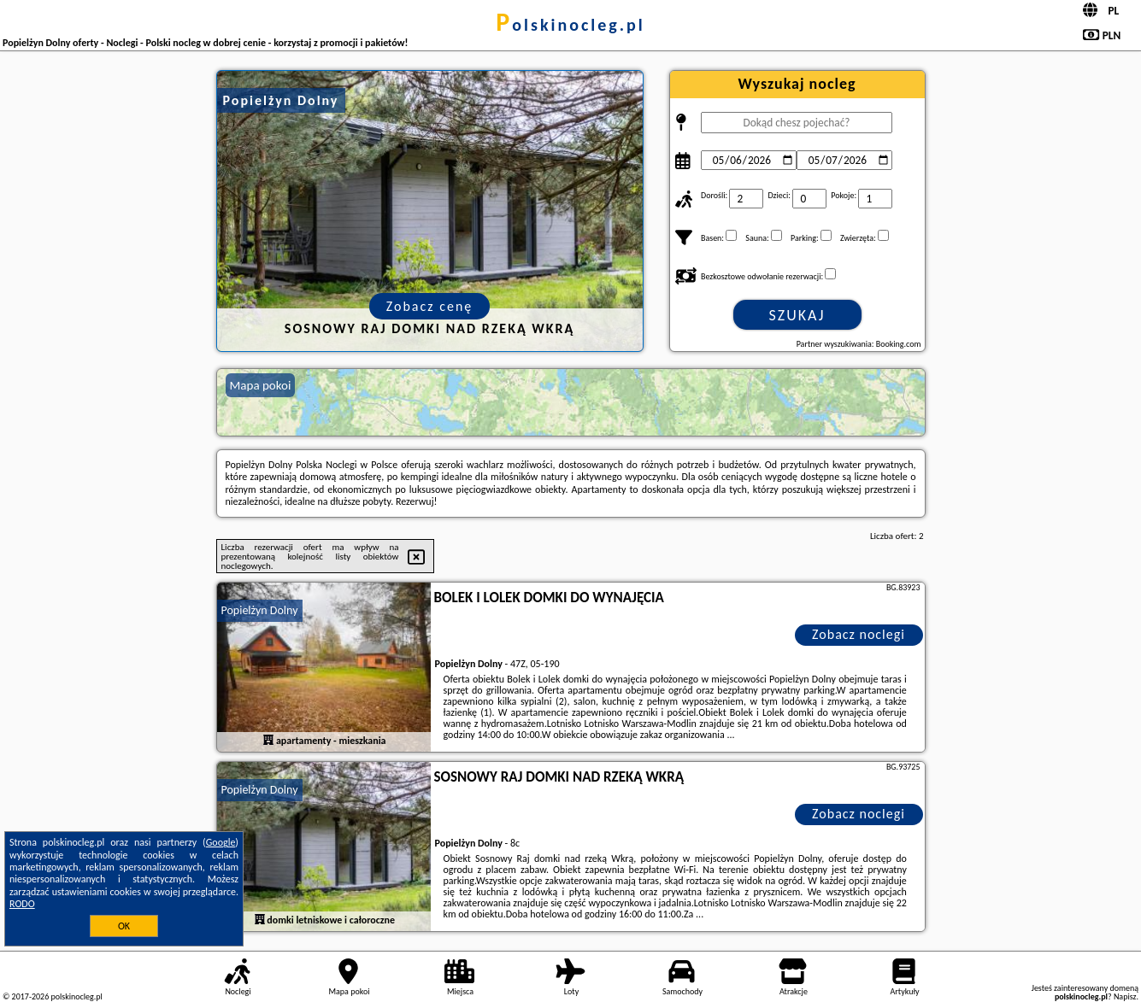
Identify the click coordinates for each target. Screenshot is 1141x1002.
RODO (22, 904)
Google (221, 842)
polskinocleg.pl (570, 25)
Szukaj (797, 315)
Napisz (1125, 996)
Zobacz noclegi (858, 634)
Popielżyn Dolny (259, 610)
